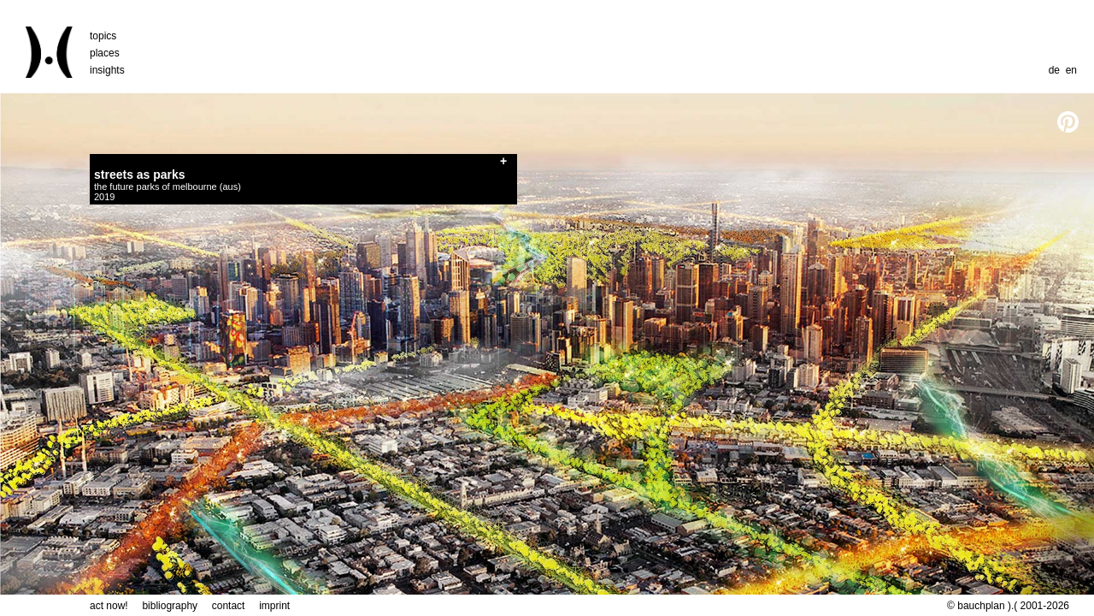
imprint (274, 606)
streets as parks (139, 174)
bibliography (169, 606)
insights (107, 70)
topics (103, 36)
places (105, 53)
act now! (109, 606)
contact (228, 606)
